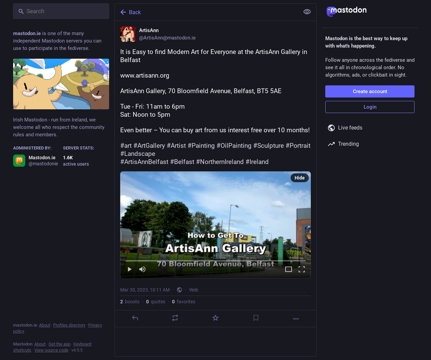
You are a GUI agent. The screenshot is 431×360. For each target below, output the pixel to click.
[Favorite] (215, 318)
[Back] (206, 12)
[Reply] (135, 318)
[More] (296, 319)
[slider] (215, 259)
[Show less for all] (307, 12)
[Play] (129, 270)
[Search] (61, 11)
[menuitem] (215, 225)
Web (193, 290)
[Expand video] (288, 270)
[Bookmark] (256, 318)
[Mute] (142, 270)
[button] (215, 225)
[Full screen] (301, 270)
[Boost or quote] (175, 318)
